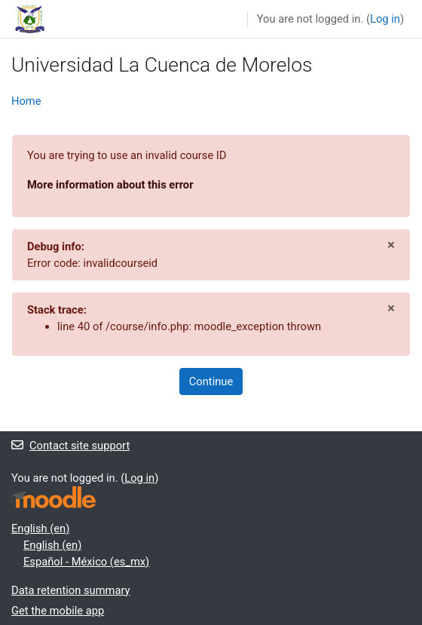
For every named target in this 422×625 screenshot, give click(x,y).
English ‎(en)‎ (40, 528)
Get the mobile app (57, 610)
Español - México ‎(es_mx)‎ (86, 561)
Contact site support (70, 445)
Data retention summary (70, 590)
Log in (385, 19)
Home (26, 101)
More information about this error (110, 184)
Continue (211, 381)
